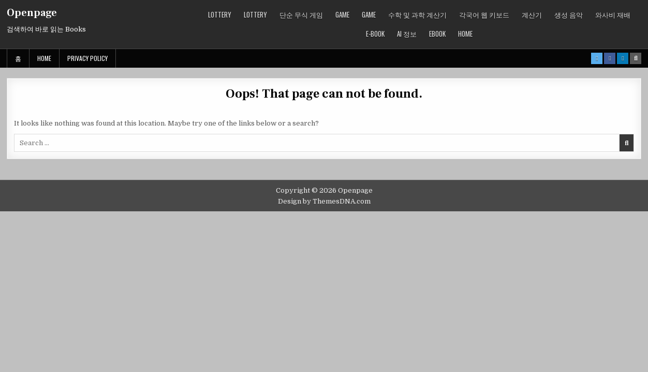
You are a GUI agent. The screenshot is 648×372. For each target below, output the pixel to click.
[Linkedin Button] (622, 58)
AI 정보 (407, 33)
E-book (375, 33)
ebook (437, 33)
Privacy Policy (87, 58)
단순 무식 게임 (301, 14)
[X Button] (596, 58)
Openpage (32, 13)
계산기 (532, 14)
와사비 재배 (612, 14)
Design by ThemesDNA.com (324, 201)
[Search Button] (635, 58)
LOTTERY (219, 14)
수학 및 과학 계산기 (417, 14)
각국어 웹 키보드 (484, 14)
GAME (342, 14)
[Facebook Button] (609, 58)
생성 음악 (568, 14)
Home (465, 33)
